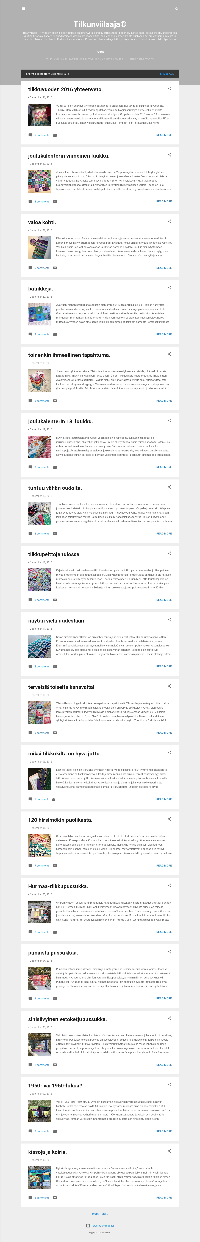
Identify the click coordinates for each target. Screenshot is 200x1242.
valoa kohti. (42, 222)
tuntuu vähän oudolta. (55, 488)
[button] (170, 89)
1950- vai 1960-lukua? (55, 1085)
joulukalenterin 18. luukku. (60, 421)
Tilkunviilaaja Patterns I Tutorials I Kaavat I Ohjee (84, 59)
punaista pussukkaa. (53, 953)
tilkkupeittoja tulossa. (54, 554)
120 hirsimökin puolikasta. (60, 820)
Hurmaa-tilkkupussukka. (58, 886)
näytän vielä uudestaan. (57, 621)
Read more (164, 135)
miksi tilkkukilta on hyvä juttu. (64, 753)
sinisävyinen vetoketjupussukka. (67, 1019)
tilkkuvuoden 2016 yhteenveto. (65, 89)
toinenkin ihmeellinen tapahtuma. (69, 355)
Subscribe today (141, 59)
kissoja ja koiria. (47, 1152)
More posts (100, 1214)
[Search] (177, 9)
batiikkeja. (40, 289)
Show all (167, 73)
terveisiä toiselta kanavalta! (61, 687)
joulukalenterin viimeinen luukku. (68, 156)
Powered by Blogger (100, 1225)
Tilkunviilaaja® (100, 24)
